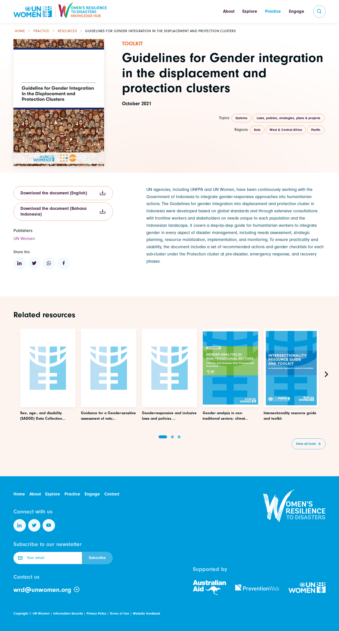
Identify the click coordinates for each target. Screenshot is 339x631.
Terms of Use (119, 613)
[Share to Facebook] (63, 263)
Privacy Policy (96, 613)
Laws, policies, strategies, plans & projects (288, 118)
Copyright (20, 613)
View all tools (306, 444)
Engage (296, 11)
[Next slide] (326, 374)
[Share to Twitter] (34, 263)
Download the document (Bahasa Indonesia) (63, 211)
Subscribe (97, 557)
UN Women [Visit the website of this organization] (24, 238)
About (228, 11)
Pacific (315, 130)
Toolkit (132, 43)
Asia (257, 130)
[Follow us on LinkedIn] (19, 525)
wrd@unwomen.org (46, 589)
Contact (111, 494)
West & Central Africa (286, 130)
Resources (67, 31)
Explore (249, 11)
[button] (163, 436)
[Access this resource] (47, 393)
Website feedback (146, 613)
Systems (241, 118)
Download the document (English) (63, 193)
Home (20, 31)
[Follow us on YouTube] (49, 525)
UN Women (41, 613)
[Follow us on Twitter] (34, 525)
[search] (319, 11)
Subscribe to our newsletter (47, 544)
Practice (273, 11)
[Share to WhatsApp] (49, 263)
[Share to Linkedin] (19, 263)
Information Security (68, 613)
